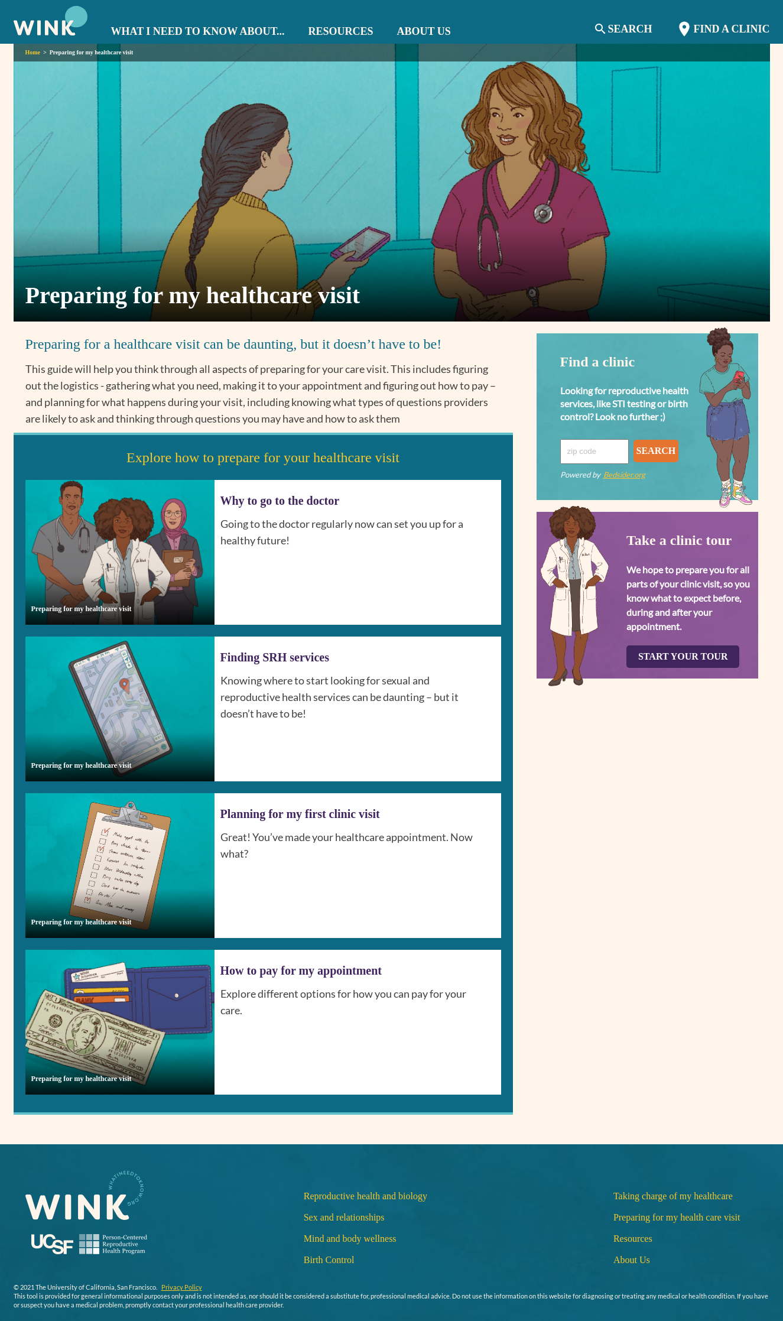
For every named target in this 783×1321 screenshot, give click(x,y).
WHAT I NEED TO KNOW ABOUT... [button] (198, 31)
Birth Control (329, 1260)
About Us (631, 1260)
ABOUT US (424, 31)
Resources (632, 1239)
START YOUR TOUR (682, 656)
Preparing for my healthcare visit (92, 52)
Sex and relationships (344, 1217)
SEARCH (656, 451)
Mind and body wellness (350, 1239)
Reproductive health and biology (365, 1196)
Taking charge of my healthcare (673, 1196)
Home (33, 52)
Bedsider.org (624, 474)
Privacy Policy (181, 1287)
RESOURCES (340, 31)
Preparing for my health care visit (676, 1217)
